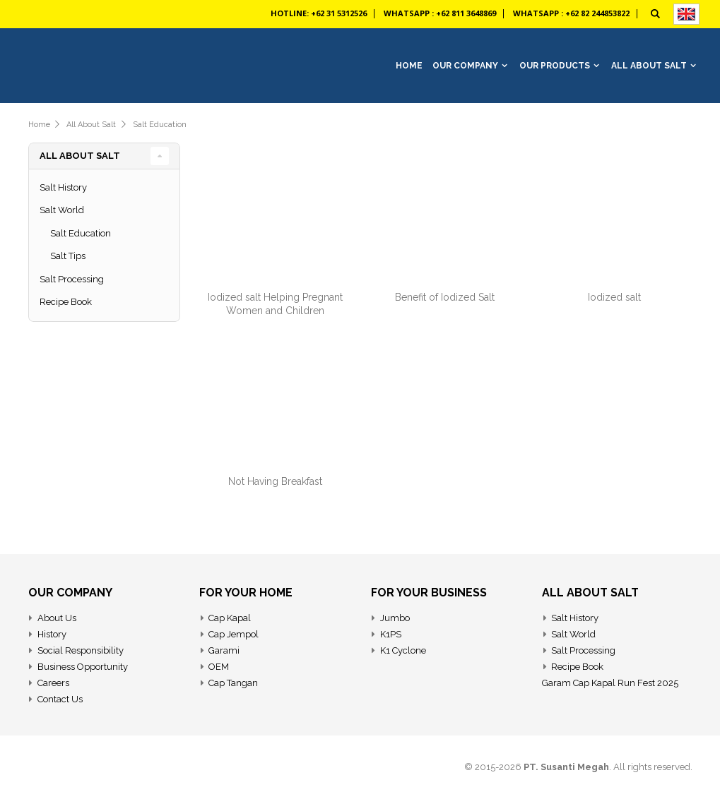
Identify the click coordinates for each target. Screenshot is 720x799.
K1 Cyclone (403, 650)
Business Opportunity (82, 666)
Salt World (62, 210)
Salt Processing (72, 279)
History (51, 634)
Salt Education (160, 124)
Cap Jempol (233, 634)
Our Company (465, 66)
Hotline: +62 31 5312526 (319, 13)
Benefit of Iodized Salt (445, 297)
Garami (224, 650)
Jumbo (395, 618)
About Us (56, 618)
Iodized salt (614, 297)
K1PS (390, 634)
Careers (53, 683)
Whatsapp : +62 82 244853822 (571, 13)
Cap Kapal (229, 618)
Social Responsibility (80, 650)
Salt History (63, 187)
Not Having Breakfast (275, 481)
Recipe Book (66, 301)
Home (39, 124)
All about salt (91, 124)
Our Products (554, 66)
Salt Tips (67, 256)
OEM (218, 666)
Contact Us (60, 699)
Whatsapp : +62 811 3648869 (440, 13)
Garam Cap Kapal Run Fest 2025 (610, 683)
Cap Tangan (233, 683)
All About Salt (649, 66)
